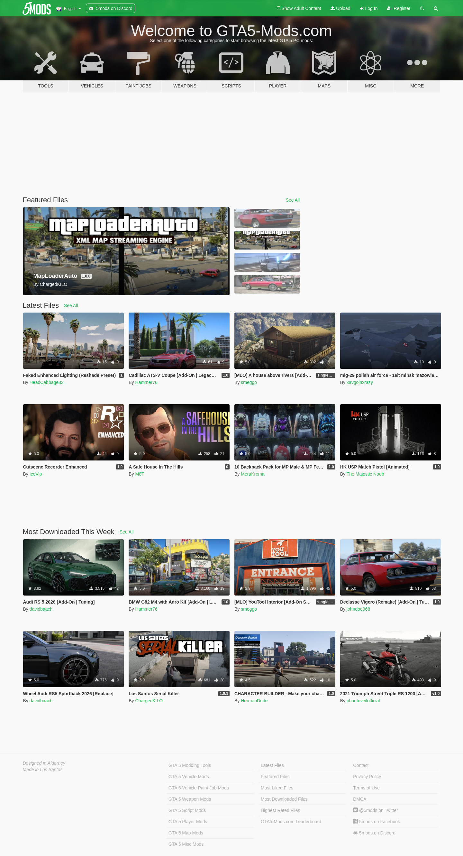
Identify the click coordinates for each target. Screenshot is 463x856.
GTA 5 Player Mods (187, 821)
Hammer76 (146, 382)
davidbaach (41, 609)
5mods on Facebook (376, 821)
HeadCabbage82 (47, 382)
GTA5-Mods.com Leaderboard (291, 821)
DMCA (359, 799)
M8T (139, 474)
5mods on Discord (374, 833)
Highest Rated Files (280, 810)
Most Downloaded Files (284, 799)
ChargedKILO (149, 700)
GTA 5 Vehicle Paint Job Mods (198, 787)
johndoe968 (358, 609)
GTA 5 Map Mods (185, 832)
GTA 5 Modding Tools (189, 765)
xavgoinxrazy (360, 382)
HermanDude (254, 700)
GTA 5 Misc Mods (186, 844)
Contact (360, 765)
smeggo (249, 382)
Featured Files (275, 776)
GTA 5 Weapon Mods (189, 799)
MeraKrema (252, 474)
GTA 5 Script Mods (187, 810)
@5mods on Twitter (375, 810)
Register (398, 8)
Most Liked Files (277, 787)
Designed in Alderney (44, 763)
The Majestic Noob (365, 474)
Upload (340, 8)
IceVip (36, 474)
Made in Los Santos (43, 769)
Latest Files (272, 765)
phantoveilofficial (363, 700)
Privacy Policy (367, 776)
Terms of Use (366, 787)
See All (293, 200)
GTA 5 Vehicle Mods (188, 776)
